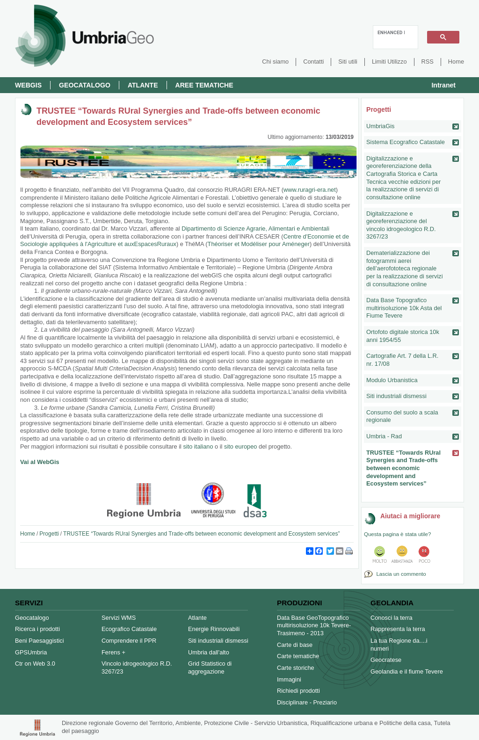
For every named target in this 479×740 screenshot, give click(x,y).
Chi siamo (275, 61)
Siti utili (347, 61)
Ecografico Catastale (129, 628)
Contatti (313, 61)
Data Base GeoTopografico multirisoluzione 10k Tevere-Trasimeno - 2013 (314, 625)
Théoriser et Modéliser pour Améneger (259, 243)
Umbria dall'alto (208, 652)
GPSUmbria (31, 652)
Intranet (443, 85)
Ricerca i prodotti (37, 628)
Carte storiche (295, 667)
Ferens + (113, 652)
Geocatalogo (84, 85)
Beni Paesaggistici (39, 640)
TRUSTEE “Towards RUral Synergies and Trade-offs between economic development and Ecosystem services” (201, 533)
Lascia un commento (399, 574)
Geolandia (392, 603)
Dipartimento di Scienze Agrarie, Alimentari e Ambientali (255, 228)
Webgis (28, 85)
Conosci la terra (391, 617)
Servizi (29, 603)
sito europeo (240, 446)
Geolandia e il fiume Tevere (406, 671)
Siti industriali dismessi (218, 640)
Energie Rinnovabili (214, 628)
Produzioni (299, 603)
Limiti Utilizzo (389, 61)
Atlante (143, 85)
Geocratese (385, 659)
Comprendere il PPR (129, 640)
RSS (427, 61)
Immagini (289, 679)
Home (456, 61)
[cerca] (391, 32)
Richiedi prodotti (298, 690)
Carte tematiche (298, 656)
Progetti (48, 533)
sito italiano (198, 446)
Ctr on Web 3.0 (35, 663)
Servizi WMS (119, 617)
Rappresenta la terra (397, 628)
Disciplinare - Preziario (307, 702)
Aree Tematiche (204, 85)
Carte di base (294, 644)
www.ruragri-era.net (309, 189)
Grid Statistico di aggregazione (210, 667)
